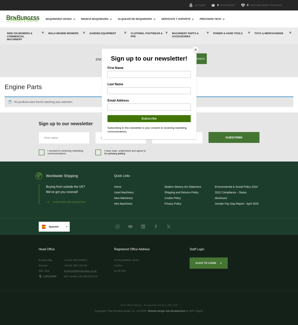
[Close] (195, 50)
